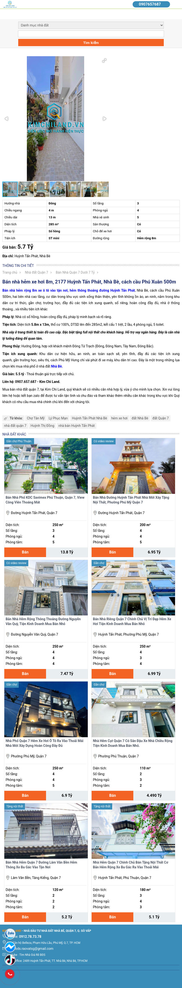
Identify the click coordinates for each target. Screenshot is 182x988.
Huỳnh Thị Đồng (42, 426)
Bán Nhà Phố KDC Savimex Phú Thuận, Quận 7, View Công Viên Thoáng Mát (45, 500)
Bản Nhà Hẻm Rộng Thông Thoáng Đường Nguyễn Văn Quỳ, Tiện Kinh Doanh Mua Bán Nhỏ (43, 621)
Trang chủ (9, 272)
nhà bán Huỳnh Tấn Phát (77, 426)
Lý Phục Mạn (58, 418)
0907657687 (150, 4)
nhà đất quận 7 (15, 426)
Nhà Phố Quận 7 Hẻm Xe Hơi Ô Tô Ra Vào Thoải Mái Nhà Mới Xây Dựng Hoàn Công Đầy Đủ (44, 743)
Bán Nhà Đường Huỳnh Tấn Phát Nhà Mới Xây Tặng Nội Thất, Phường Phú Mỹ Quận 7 (131, 500)
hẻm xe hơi (119, 418)
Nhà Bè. (57, 366)
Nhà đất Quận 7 (36, 272)
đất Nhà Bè (140, 418)
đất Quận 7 (161, 418)
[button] (104, 60)
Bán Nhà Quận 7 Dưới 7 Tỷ (75, 272)
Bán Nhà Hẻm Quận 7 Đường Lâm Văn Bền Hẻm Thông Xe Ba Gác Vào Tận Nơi (41, 864)
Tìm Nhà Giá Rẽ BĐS (32, 955)
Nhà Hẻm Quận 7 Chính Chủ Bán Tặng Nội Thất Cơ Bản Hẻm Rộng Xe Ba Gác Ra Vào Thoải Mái (130, 864)
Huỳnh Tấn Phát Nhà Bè (89, 418)
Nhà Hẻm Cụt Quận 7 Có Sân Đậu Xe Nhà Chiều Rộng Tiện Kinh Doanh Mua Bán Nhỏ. (132, 743)
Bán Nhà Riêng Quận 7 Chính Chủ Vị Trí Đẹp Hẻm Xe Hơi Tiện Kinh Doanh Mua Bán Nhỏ (132, 621)
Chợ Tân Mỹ (35, 418)
